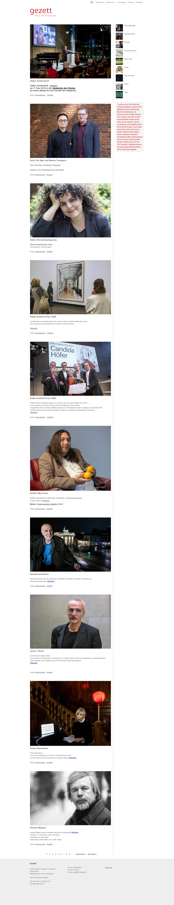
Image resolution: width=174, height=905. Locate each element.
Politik (125, 132)
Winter (119, 149)
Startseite (100, 2)
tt (127, 144)
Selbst (129, 137)
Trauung (123, 144)
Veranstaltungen (40, 95)
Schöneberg (121, 137)
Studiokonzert (127, 142)
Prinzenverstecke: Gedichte (47, 504)
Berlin (128, 109)
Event (126, 114)
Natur (140, 127)
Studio (119, 142)
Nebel (119, 129)
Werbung (132, 147)
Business (120, 114)
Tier (118, 144)
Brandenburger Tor (129, 112)
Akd (137, 104)
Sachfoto (126, 134)
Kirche (136, 119)
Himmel (137, 117)
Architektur (127, 107)
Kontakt (139, 2)
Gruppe (124, 117)
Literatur (136, 122)
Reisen (119, 134)
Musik (124, 127)
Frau (118, 117)
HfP (132, 117)
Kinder (131, 119)
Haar (129, 117)
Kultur (119, 122)
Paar (123, 129)
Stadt (131, 139)
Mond (119, 127)
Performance (135, 129)
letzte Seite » (92, 854)
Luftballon (133, 124)
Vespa (125, 147)
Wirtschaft (126, 149)
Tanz (138, 142)
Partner (131, 2)
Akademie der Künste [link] (64, 88)
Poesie (119, 132)
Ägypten (133, 149)
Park (127, 129)
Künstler (130, 122)
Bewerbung (135, 109)
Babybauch (121, 109)
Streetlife (137, 139)
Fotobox (138, 114)
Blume (119, 112)
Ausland (134, 107)
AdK (134, 104)
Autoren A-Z (110, 2)
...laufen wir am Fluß (124, 104)
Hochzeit (120, 119)
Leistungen (121, 2)
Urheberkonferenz (135, 144)
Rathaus (136, 132)
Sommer (120, 139)
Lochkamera (121, 124)
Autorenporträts (40, 175)
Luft (128, 124)
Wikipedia (53, 86)
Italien (126, 119)
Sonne (126, 139)
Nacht (135, 127)
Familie (132, 114)
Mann (140, 124)
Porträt (130, 132)
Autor (140, 107)
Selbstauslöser (137, 137)
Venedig (120, 147)
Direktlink (50, 95)
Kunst (124, 122)
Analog (119, 107)
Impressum (108, 867)
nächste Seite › (80, 854)
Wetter (138, 147)
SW (134, 142)
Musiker (129, 127)
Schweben (134, 134)
